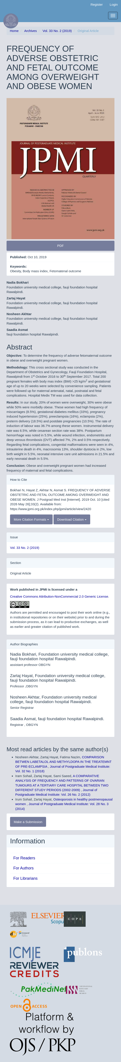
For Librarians (25, 878)
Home (14, 31)
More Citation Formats (31, 519)
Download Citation (71, 519)
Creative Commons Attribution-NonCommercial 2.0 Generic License (59, 596)
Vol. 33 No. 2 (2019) (57, 31)
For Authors (23, 868)
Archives (30, 31)
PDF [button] (60, 246)
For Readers (24, 858)
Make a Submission (28, 822)
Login (114, 4)
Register (96, 4)
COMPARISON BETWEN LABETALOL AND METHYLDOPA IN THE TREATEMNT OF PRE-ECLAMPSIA (63, 761)
